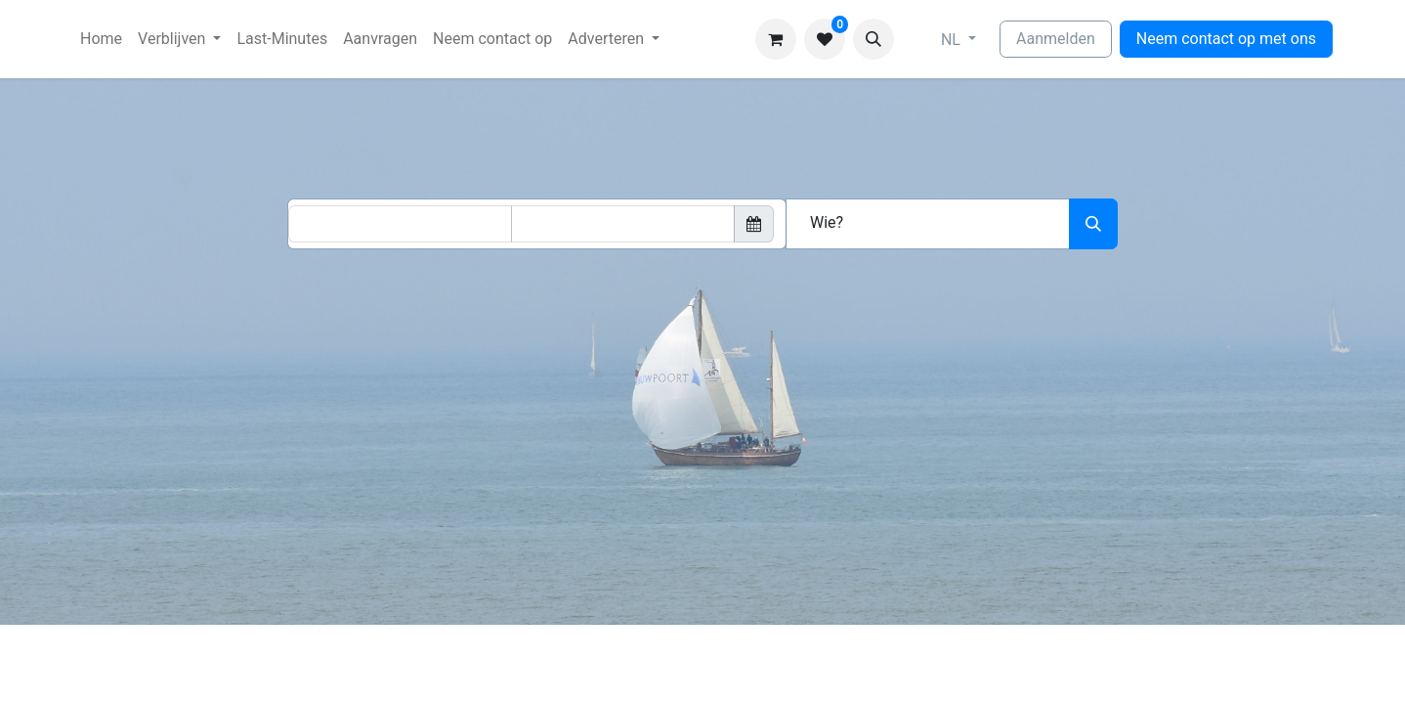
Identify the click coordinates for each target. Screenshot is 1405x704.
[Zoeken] (1093, 223)
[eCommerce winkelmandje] (775, 39)
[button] (873, 39)
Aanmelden (1055, 38)
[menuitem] (101, 39)
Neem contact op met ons (1226, 38)
